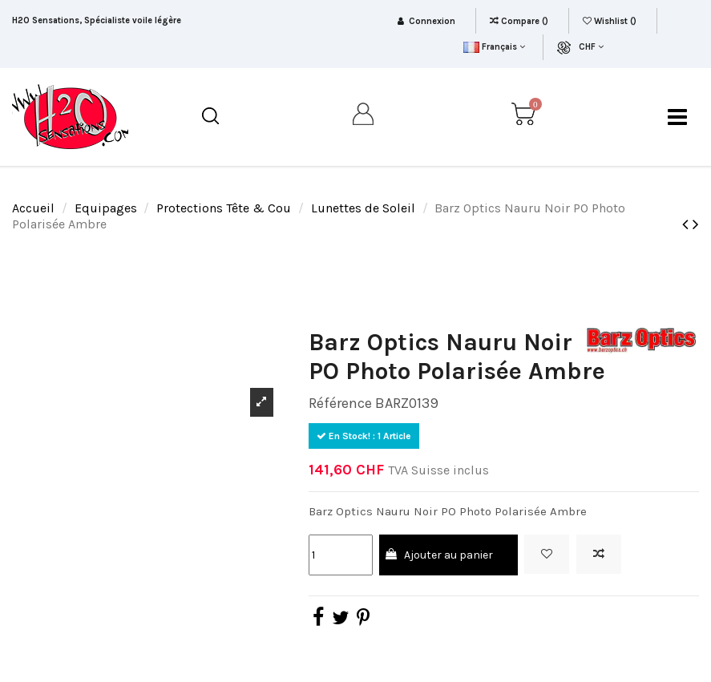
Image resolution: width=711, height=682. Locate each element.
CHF (591, 47)
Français (494, 47)
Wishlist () (611, 21)
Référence (340, 403)
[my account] (364, 117)
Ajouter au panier (438, 555)
